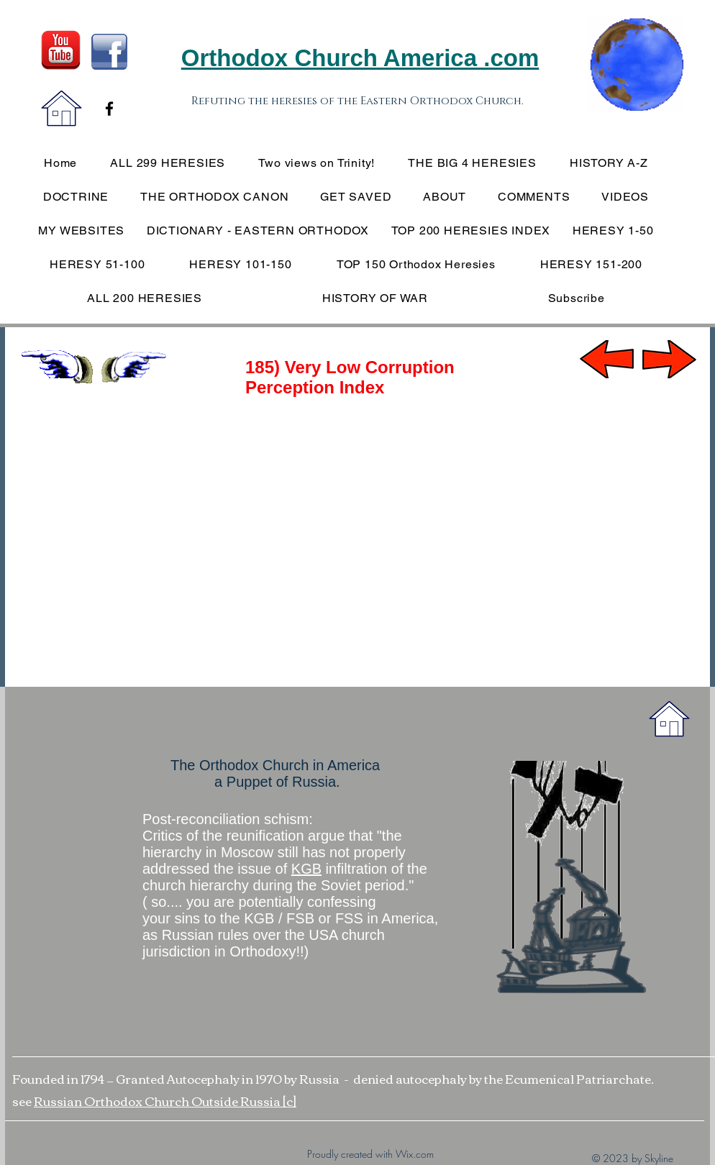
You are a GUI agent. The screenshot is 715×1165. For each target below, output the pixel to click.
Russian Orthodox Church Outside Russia (158, 1100)
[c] (289, 1100)
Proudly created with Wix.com (370, 1154)
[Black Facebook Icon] (109, 108)
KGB (306, 869)
